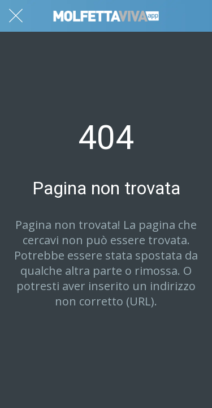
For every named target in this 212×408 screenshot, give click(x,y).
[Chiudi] (16, 16)
